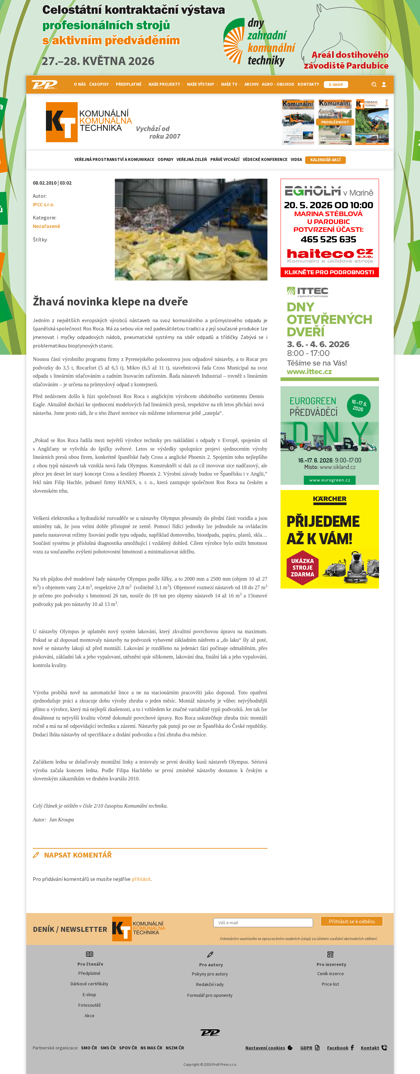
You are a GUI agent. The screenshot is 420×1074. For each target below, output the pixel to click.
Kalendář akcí (325, 160)
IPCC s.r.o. (44, 204)
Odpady (165, 159)
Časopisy (101, 84)
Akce (89, 1015)
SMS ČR (108, 1048)
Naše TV (231, 84)
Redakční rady (210, 984)
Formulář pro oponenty (210, 995)
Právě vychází (225, 159)
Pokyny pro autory (210, 974)
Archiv (251, 84)
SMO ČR (89, 1048)
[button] (352, 921)
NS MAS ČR (151, 1048)
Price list (330, 984)
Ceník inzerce (330, 973)
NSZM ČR (175, 1048)
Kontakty (308, 84)
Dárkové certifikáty (89, 984)
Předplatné (130, 84)
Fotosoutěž (89, 1005)
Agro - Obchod (278, 84)
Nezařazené (46, 226)
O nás (80, 84)
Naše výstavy (202, 84)
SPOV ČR (128, 1048)
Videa (296, 159)
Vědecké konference (265, 159)
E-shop (89, 994)
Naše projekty (166, 84)
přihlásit (141, 879)
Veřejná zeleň (192, 159)
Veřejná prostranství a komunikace (114, 159)
